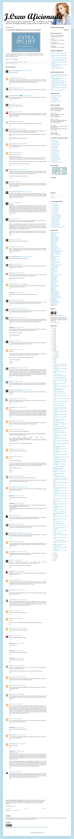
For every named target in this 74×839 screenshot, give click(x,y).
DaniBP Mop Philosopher (55, 254)
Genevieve (11, 300)
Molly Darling (11, 571)
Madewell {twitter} (55, 225)
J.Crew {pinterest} (55, 211)
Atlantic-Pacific (53, 242)
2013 (53, 343)
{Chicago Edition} (55, 141)
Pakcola (10, 381)
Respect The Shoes (54, 286)
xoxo (10, 771)
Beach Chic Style (54, 245)
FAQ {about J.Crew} (55, 97)
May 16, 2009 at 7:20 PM (19, 694)
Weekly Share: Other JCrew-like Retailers (59, 60)
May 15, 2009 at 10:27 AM (19, 272)
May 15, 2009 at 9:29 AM (22, 169)
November (55, 352)
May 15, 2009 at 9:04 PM (17, 560)
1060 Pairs (53, 233)
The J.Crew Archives (54, 294)
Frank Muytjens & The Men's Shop (59, 426)
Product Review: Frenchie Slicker (59, 431)
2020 (53, 331)
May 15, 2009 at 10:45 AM (19, 292)
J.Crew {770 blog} (55, 208)
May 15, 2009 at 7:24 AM (20, 78)
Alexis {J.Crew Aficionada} (14, 95)
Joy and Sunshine (54, 272)
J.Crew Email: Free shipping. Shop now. (60, 478)
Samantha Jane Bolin (13, 487)
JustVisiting (11, 87)
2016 (53, 338)
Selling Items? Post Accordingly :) (58, 83)
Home (26, 808)
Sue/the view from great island (15, 532)
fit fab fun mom (53, 263)
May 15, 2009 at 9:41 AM (26, 191)
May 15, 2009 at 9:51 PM (20, 589)
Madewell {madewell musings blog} (58, 226)
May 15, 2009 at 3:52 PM (19, 503)
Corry (10, 704)
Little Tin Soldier (54, 275)
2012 (53, 344)
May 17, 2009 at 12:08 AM (16, 718)
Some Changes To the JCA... (58, 521)
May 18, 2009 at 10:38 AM (16, 771)
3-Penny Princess (12, 398)
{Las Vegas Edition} (55, 150)
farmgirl (10, 264)
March (54, 554)
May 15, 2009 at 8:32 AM (17, 111)
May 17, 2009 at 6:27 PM (20, 743)
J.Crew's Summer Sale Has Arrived (59, 377)
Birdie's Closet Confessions (56, 248)
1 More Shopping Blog (55, 232)
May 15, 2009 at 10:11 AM (17, 218)
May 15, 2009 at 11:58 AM (18, 381)
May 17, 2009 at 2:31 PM (19, 727)
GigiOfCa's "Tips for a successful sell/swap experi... (59, 447)
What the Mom (53, 304)
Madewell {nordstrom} (56, 219)
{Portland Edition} (55, 156)
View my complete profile (55, 322)
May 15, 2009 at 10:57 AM (19, 300)
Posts (53, 195)
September (55, 356)
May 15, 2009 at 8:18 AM (16, 104)
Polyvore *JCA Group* (55, 285)
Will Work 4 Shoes (54, 305)
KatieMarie (11, 524)
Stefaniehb (11, 541)
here (26, 55)
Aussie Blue (53, 244)
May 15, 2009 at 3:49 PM (19, 495)
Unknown (11, 246)
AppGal (10, 111)
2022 (53, 328)
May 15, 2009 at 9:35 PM (16, 580)
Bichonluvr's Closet (54, 246)
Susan (10, 610)
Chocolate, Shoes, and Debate (56, 250)
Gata (10, 718)
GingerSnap (11, 121)
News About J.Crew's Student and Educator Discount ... (59, 545)
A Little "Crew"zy (54, 236)
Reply (10, 74)
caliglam (11, 635)
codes (10, 63)
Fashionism (53, 261)
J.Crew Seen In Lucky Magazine (59, 466)
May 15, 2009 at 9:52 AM (16, 202)
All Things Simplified (54, 237)
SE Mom (10, 152)
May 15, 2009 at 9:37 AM (17, 181)
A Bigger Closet (53, 234)
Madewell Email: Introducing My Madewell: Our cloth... (59, 469)
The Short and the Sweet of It (56, 297)
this (27, 53)
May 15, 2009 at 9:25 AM (17, 152)
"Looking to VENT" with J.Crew (57, 68)
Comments (53, 197)
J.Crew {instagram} (55, 209)
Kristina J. (52, 273)
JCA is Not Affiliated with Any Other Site (59, 74)
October (54, 354)
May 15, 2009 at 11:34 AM (18, 349)
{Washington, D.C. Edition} (57, 162)
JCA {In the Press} (55, 100)
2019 (53, 333)
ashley (10, 181)
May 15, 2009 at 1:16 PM (18, 456)
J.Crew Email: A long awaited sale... (59, 511)
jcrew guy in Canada (13, 169)
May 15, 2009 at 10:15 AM (15, 239)
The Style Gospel (54, 298)
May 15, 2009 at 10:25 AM (18, 264)
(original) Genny (12, 78)
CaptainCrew (11, 475)
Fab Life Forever (54, 258)
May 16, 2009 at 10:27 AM (19, 643)
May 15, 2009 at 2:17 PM (19, 475)
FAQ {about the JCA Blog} (56, 95)
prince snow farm (12, 551)
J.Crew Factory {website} (56, 215)
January (54, 557)
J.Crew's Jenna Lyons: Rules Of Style (60, 379)
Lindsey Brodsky (12, 599)
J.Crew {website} (55, 203)
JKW (10, 515)
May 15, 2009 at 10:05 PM (21, 599)
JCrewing (52, 269)
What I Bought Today (54, 303)
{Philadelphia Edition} (56, 154)
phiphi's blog (53, 283)
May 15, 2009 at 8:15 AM (26, 95)
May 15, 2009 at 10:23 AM (26, 256)
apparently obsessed (54, 239)
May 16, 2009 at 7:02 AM (21, 628)
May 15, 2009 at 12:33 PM (21, 407)
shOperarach (53, 288)
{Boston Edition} (55, 140)
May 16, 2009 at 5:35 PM (20, 685)
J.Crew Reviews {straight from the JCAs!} (59, 57)
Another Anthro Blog (54, 238)
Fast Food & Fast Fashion (55, 262)
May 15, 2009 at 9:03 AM (22, 143)
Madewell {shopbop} (55, 221)
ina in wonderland (54, 267)
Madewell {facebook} (55, 222)
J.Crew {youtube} (55, 213)
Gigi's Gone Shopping (55, 266)
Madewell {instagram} (56, 224)
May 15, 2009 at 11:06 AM (19, 327)
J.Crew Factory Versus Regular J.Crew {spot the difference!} (59, 79)
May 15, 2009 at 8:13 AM (19, 87)
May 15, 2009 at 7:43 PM (18, 541)
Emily (10, 202)
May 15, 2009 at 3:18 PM (23, 487)
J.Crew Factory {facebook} (57, 216)
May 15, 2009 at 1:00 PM (18, 429)
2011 (53, 346)
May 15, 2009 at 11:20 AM (17, 340)
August (54, 357)
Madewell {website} (55, 218)
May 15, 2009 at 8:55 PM (21, 551)
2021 (53, 329)
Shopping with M (54, 289)
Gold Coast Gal (12, 589)
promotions (13, 63)
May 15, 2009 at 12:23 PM (22, 398)
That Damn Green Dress (55, 292)
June (54, 361)
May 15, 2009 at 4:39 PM (18, 524)
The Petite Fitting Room (55, 295)
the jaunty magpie (54, 293)
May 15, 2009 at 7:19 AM (26, 70)
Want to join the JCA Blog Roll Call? (58, 90)
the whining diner (54, 299)
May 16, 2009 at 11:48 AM (19, 658)
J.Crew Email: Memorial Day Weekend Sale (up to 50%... (60, 429)
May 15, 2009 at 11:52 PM (17, 610)
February (54, 556)
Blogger (42, 832)
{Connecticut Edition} (55, 143)
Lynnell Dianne (12, 317)
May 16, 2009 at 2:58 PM (19, 665)
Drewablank (11, 272)
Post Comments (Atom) (15, 810)
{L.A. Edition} (54, 148)
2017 (53, 336)
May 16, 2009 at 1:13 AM (18, 618)
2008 (53, 560)
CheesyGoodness (12, 367)
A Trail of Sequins (54, 243)
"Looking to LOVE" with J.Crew (57, 67)
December (55, 351)
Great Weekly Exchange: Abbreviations (59, 82)
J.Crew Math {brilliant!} (57, 374)
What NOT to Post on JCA (57, 101)
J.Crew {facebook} (55, 206)
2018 (53, 334)
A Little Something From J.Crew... (59, 540)
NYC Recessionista (54, 281)
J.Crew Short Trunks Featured (58, 391)
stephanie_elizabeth (13, 143)
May (54, 362)
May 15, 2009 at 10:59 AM (23, 308)
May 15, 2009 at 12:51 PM (18, 420)
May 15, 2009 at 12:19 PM (26, 390)
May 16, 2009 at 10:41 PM (17, 704)
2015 (53, 339)
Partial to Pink (53, 282)
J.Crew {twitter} (54, 212)
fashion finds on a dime (55, 260)
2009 (53, 349)
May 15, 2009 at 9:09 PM (19, 571)
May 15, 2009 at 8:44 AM (19, 121)
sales (16, 63)
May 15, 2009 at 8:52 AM (21, 129)
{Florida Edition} (55, 147)
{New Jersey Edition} (55, 151)
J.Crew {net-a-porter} (55, 205)
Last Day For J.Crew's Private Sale (59, 403)
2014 (53, 341)
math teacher (11, 665)
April (54, 552)
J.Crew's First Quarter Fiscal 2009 (59, 375)
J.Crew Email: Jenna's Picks (58, 533)
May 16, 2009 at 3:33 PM (21, 676)
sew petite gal (53, 287)
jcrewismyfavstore (54, 270)
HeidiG (10, 340)
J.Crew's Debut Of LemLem (58, 405)
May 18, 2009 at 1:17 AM (19, 751)
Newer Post (8, 808)
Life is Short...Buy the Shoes (56, 274)
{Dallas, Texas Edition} (56, 144)
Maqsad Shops (53, 277)
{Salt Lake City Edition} (56, 157)
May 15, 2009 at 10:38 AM (22, 284)
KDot (10, 104)
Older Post (44, 808)
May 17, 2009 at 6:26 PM (20, 734)
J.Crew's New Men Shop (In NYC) (59, 476)
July (54, 359)
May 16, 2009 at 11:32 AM (19, 650)
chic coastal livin (54, 249)
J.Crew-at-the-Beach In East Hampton (60, 364)
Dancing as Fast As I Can (55, 252)
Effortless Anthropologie (55, 256)
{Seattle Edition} (55, 160)
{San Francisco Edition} (56, 159)
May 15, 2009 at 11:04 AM (20, 317)
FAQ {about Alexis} (55, 98)
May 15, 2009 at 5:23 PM (26, 532)
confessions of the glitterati (56, 251)
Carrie (10, 580)
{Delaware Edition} (55, 146)
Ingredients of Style (54, 268)
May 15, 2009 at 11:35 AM (22, 367)
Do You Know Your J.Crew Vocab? (58, 80)
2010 (53, 348)
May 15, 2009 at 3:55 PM (16, 515)
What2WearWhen (54, 300)
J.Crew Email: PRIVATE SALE (58, 422)
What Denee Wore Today (55, 301)
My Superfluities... (54, 279)
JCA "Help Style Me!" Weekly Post (58, 59)
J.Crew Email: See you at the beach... (60, 407)
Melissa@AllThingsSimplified (15, 70)
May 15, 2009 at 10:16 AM (18, 246)
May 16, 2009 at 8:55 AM (17, 635)
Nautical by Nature (54, 280)
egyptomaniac (53, 257)
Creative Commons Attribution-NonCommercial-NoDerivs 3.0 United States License (32, 827)
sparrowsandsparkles (13, 308)
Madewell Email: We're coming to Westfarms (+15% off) (59, 389)
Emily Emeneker (12, 129)
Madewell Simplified (54, 276)
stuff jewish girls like (54, 291)
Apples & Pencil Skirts (55, 240)
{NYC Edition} (54, 153)
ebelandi (52, 255)
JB (9, 239)
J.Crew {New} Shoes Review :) (58, 523)
